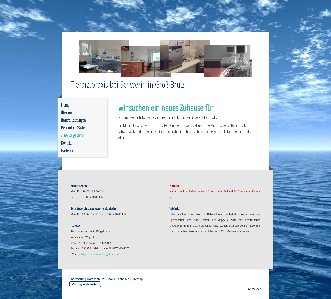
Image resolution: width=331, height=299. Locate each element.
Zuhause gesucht (72, 135)
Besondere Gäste (73, 128)
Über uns (67, 112)
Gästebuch (68, 150)
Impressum (76, 279)
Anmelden (255, 289)
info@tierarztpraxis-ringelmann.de (99, 254)
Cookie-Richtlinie (117, 279)
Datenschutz (95, 279)
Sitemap (137, 279)
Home (65, 105)
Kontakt (66, 143)
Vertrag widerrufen (85, 284)
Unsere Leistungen (73, 120)
